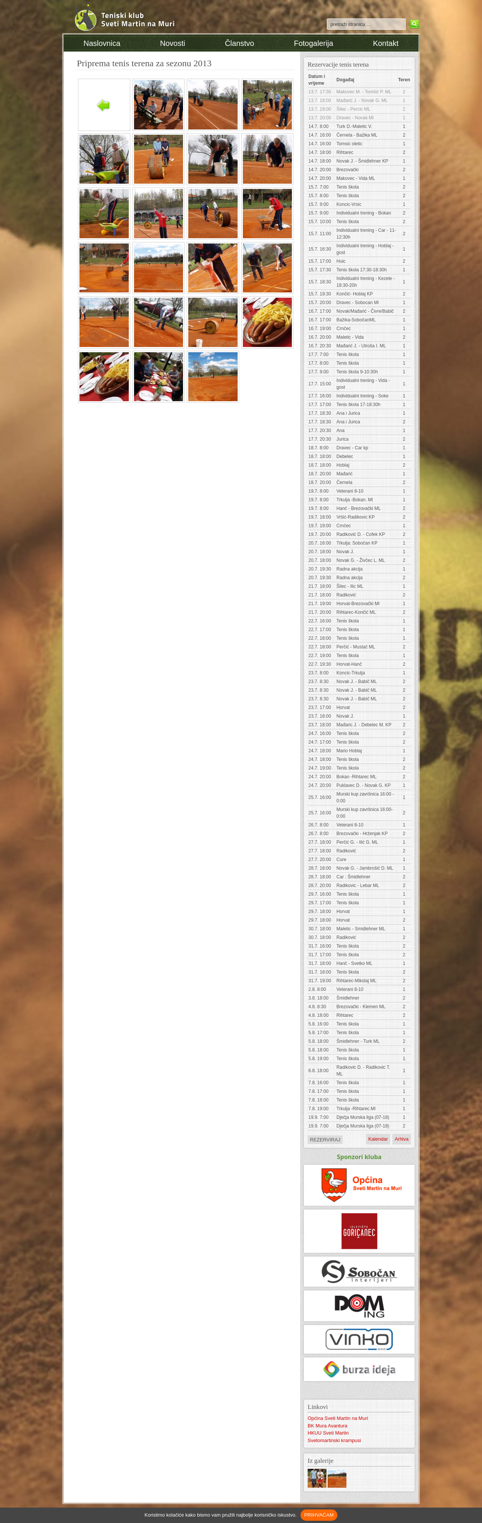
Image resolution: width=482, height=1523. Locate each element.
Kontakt (385, 43)
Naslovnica (102, 43)
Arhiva (402, 1139)
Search (413, 24)
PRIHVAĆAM (319, 1515)
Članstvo (239, 43)
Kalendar (378, 1139)
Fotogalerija (313, 43)
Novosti (172, 43)
